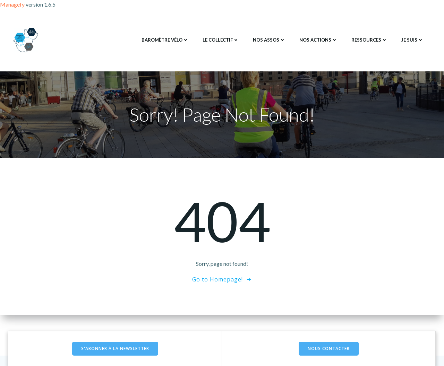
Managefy (13, 4)
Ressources (369, 40)
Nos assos (269, 40)
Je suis (412, 40)
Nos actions (318, 40)
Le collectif (221, 40)
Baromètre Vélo (165, 40)
